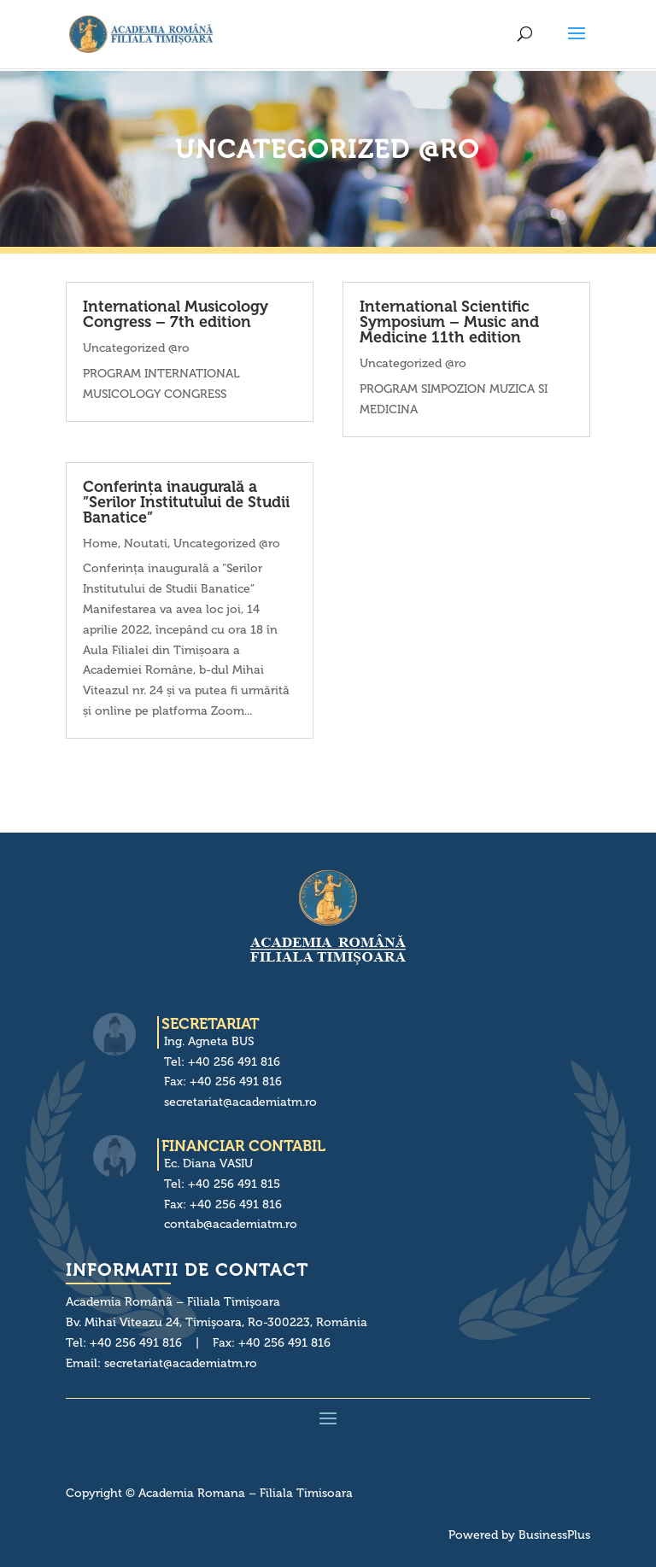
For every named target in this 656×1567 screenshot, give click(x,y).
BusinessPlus (554, 1535)
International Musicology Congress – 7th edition (175, 314)
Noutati (145, 543)
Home (100, 543)
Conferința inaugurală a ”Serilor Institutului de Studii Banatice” (186, 502)
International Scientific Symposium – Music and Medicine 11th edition (449, 322)
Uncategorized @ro (136, 348)
